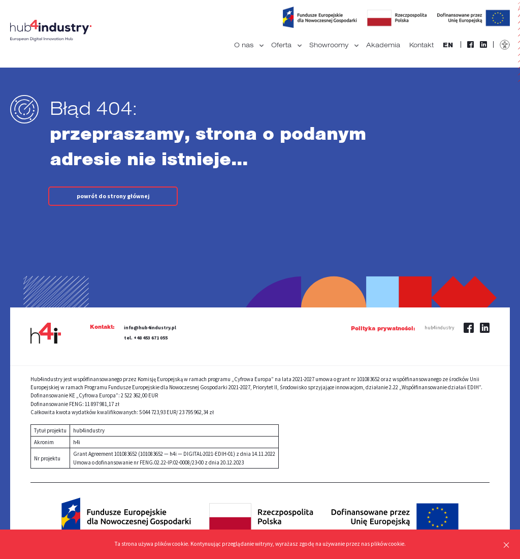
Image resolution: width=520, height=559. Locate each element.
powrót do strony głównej (116, 196)
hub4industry (440, 327)
